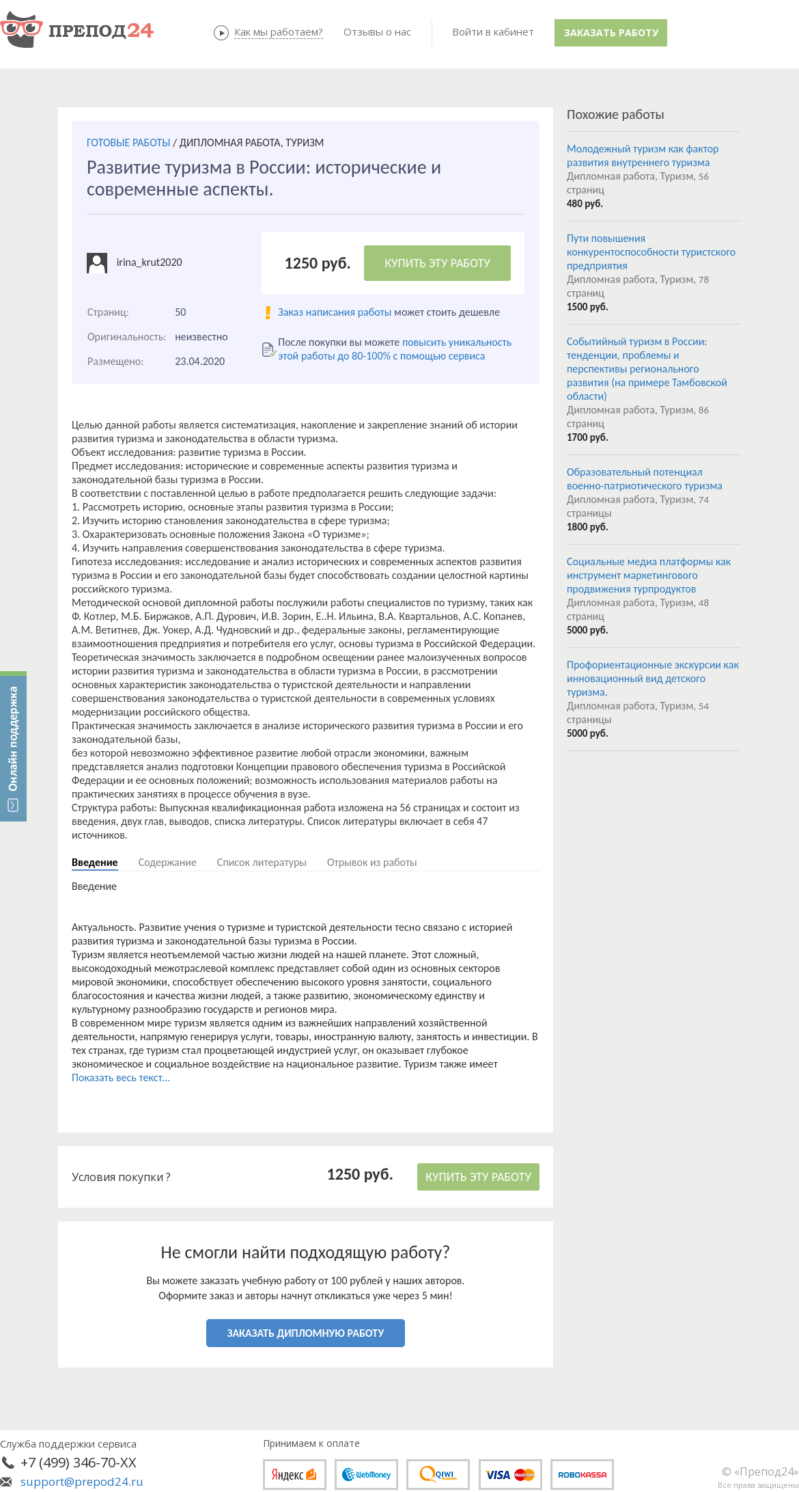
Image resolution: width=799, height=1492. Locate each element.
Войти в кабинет (493, 31)
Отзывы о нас (377, 31)
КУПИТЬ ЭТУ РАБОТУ (437, 263)
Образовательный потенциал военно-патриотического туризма (645, 478)
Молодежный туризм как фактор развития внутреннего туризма (643, 155)
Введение (95, 862)
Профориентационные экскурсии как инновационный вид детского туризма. (653, 678)
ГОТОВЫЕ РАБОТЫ (128, 142)
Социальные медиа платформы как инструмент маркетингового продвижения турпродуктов (649, 575)
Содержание (168, 862)
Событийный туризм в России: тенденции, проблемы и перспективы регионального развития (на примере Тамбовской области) (647, 369)
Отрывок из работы (372, 862)
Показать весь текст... (121, 1077)
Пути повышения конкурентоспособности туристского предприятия (651, 252)
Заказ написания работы (334, 312)
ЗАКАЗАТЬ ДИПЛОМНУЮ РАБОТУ (305, 1333)
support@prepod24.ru (81, 1481)
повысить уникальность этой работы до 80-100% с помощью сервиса (394, 349)
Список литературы (262, 862)
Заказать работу (611, 32)
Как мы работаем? (278, 31)
